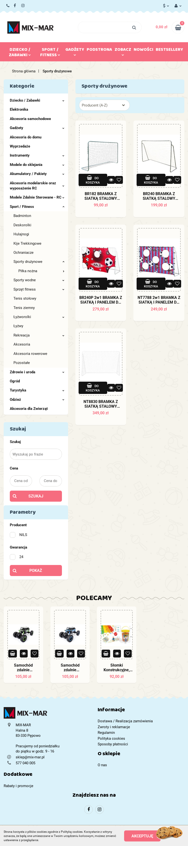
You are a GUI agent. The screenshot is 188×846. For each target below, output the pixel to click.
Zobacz (123, 51)
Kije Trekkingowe (27, 243)
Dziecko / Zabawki (20, 53)
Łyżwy (18, 326)
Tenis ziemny (24, 308)
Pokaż (35, 570)
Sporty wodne (38, 280)
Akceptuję (142, 836)
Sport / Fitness (50, 53)
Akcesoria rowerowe (30, 353)
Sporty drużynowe (38, 261)
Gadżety (74, 51)
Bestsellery (169, 50)
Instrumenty (37, 155)
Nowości (143, 50)
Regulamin (106, 732)
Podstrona (99, 50)
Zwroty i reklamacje (114, 727)
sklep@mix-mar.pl (30, 757)
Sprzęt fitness (38, 289)
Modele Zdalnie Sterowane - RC (37, 197)
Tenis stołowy (24, 298)
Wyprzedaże (20, 146)
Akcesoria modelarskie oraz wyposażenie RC (37, 185)
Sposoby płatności (113, 744)
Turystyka (37, 390)
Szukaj (35, 496)
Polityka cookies (111, 738)
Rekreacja (38, 335)
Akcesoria (21, 344)
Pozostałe (21, 363)
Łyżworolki (38, 317)
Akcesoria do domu (25, 137)
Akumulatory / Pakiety (37, 174)
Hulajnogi (21, 234)
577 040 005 (8, 6)
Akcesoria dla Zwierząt (29, 408)
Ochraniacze (23, 252)
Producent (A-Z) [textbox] (94, 105)
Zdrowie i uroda (37, 372)
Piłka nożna (41, 271)
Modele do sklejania (37, 164)
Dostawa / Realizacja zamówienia (125, 721)
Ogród (15, 381)
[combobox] (104, 105)
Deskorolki (22, 225)
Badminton (22, 216)
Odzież (37, 399)
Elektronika (19, 109)
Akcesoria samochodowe (30, 119)
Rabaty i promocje (18, 786)
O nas (102, 765)
